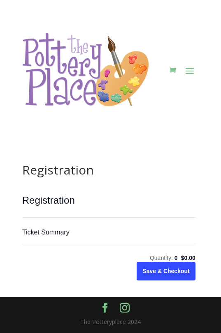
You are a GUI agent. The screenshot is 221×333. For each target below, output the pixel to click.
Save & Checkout (165, 271)
